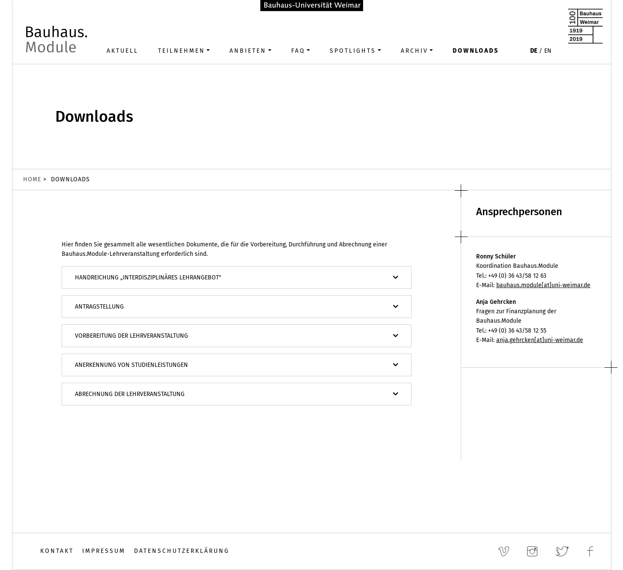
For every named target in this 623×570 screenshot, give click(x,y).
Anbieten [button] (248, 50)
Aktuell (122, 50)
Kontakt (57, 551)
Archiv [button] (414, 50)
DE (533, 50)
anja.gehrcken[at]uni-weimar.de (539, 340)
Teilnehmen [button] (181, 50)
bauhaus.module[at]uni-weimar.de (543, 285)
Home (32, 179)
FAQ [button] (298, 50)
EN (547, 50)
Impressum (103, 551)
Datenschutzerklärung (182, 551)
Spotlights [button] (353, 50)
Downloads (476, 50)
